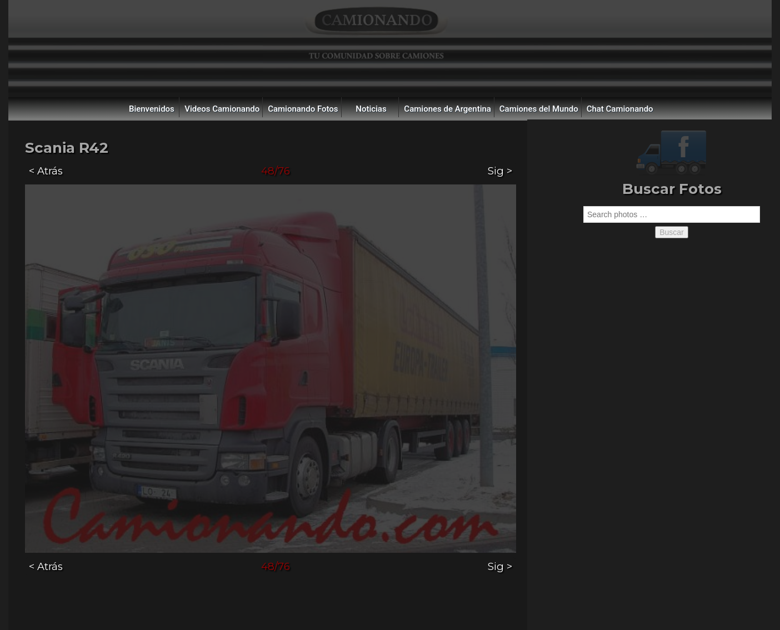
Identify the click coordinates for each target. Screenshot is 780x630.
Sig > (500, 170)
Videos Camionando (221, 109)
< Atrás (46, 170)
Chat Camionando (620, 109)
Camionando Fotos (303, 109)
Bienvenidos (151, 109)
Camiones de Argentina (447, 109)
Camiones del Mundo (538, 109)
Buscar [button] (671, 232)
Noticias (371, 109)
